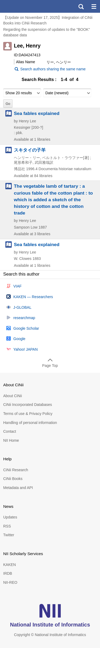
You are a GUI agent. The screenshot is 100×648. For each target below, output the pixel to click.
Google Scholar (26, 328)
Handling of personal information (30, 422)
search (81, 6)
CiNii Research (15, 470)
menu (93, 6)
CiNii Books (12, 479)
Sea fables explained (36, 113)
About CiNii (12, 396)
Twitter (8, 535)
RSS (7, 526)
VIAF (17, 286)
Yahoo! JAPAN (25, 349)
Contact (9, 431)
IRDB (7, 573)
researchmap (24, 318)
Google (19, 339)
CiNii (23, 6)
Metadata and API (18, 488)
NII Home (11, 440)
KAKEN (9, 565)
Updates (10, 517)
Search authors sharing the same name (53, 69)
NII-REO (10, 582)
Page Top (50, 365)
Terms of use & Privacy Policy (27, 413)
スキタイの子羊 (30, 150)
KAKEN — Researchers (33, 297)
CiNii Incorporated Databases (27, 404)
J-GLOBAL (22, 307)
